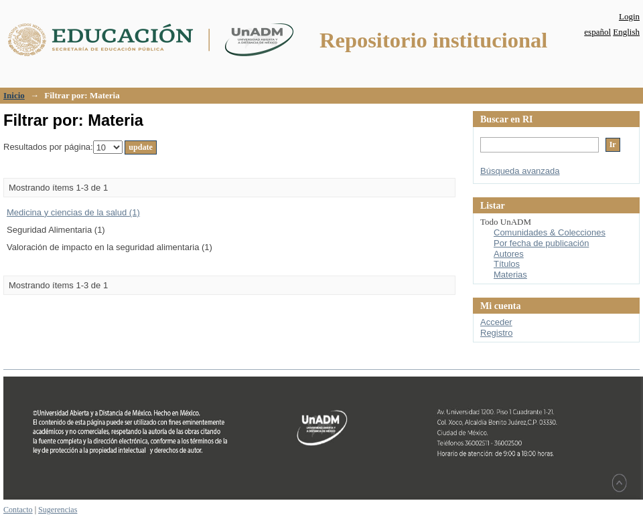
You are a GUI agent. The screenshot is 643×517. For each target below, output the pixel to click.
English (626, 32)
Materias (510, 275)
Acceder (496, 322)
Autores (509, 254)
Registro (496, 333)
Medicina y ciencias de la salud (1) (73, 212)
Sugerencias (57, 509)
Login (629, 16)
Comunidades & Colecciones (549, 232)
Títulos (507, 264)
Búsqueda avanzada (520, 171)
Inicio (14, 95)
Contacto (18, 509)
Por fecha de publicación (541, 243)
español (597, 32)
